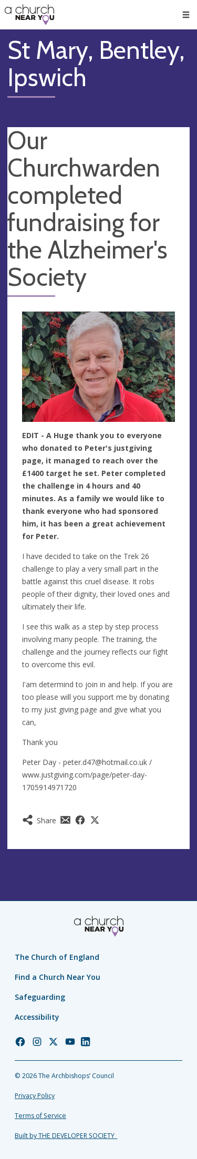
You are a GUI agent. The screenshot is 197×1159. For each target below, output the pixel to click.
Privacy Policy (35, 1095)
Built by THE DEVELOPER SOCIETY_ (66, 1135)
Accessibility (37, 1017)
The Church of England (57, 957)
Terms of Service (40, 1115)
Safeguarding (40, 997)
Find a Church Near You (57, 977)
